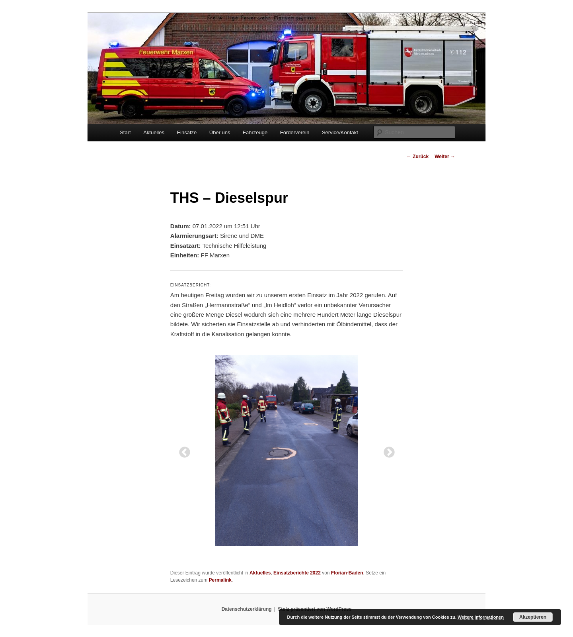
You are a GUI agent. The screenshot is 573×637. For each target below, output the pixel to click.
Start (125, 132)
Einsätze (187, 132)
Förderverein (295, 132)
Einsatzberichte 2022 (297, 573)
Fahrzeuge (255, 132)
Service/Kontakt (340, 132)
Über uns (219, 132)
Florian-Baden (347, 573)
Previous (182, 450)
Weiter (445, 156)
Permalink (220, 580)
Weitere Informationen (481, 617)
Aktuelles (153, 132)
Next (387, 450)
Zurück (418, 156)
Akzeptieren (532, 617)
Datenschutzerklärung (247, 609)
